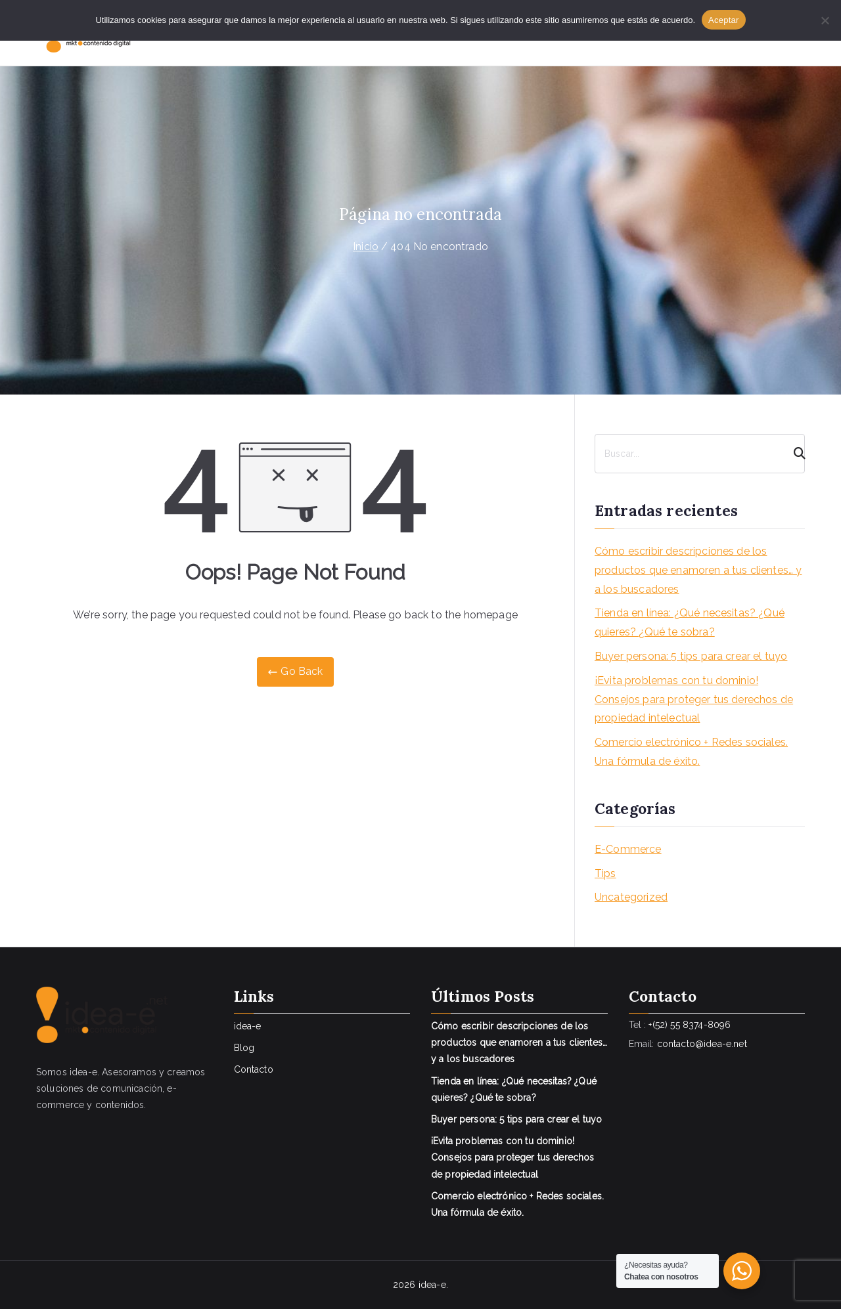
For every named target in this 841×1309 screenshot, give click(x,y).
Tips (605, 873)
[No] (824, 20)
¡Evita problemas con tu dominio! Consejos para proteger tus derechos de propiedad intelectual (694, 699)
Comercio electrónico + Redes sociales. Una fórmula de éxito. (691, 751)
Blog (244, 1047)
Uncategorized (631, 897)
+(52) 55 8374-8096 (689, 1024)
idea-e (247, 1026)
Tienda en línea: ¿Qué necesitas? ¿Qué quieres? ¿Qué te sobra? (689, 622)
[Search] (794, 453)
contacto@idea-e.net (702, 1044)
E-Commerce (628, 849)
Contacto (253, 1069)
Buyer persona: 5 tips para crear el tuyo (691, 656)
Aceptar (723, 20)
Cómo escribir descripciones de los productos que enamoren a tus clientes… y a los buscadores (698, 570)
